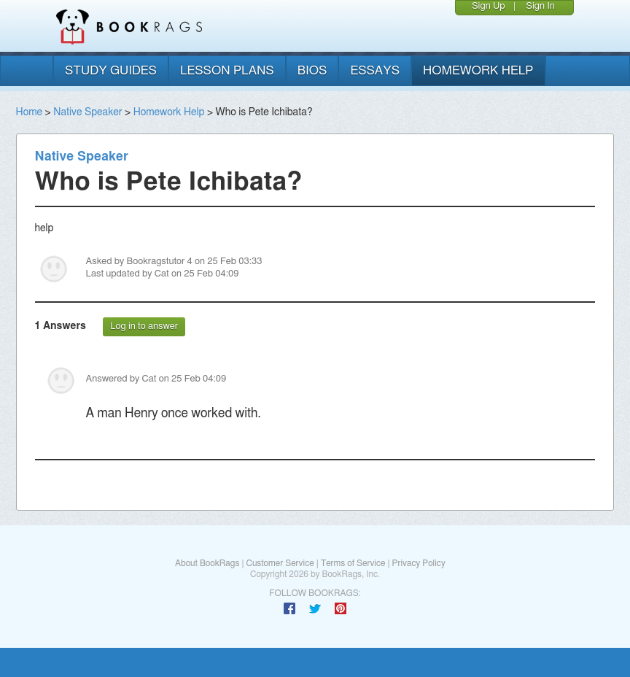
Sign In (540, 6)
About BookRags (207, 563)
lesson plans (227, 70)
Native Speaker (87, 112)
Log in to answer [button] (144, 326)
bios (312, 70)
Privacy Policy (419, 563)
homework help (478, 70)
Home (29, 112)
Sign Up (488, 6)
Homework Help (169, 112)
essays (375, 70)
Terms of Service (353, 563)
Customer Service (280, 563)
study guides (111, 70)
